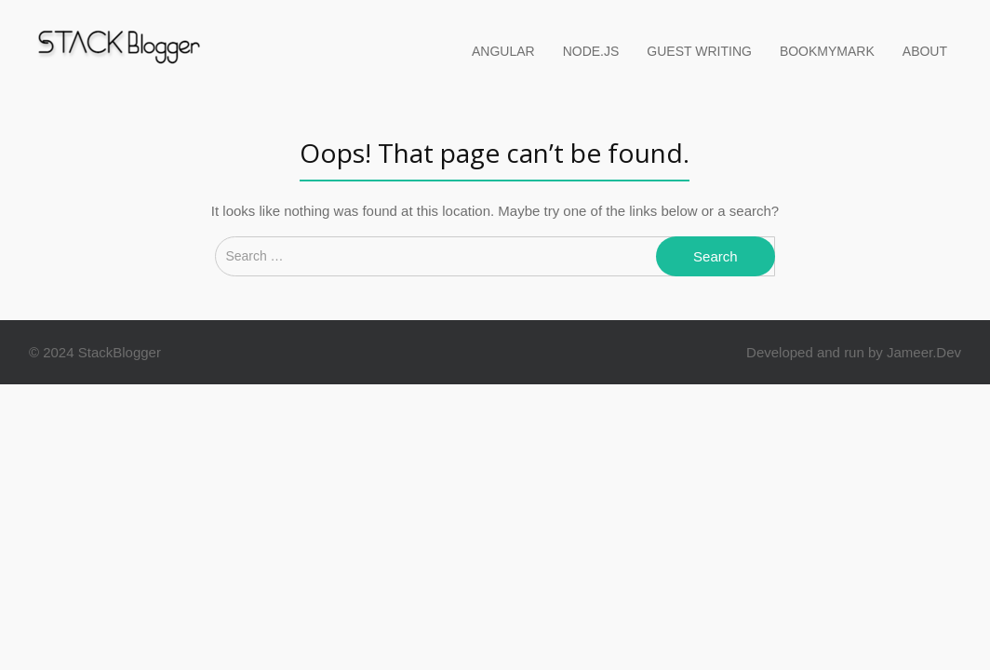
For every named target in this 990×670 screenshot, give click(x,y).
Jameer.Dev (924, 352)
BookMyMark (827, 51)
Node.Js (591, 51)
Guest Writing (699, 51)
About (925, 51)
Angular (503, 51)
